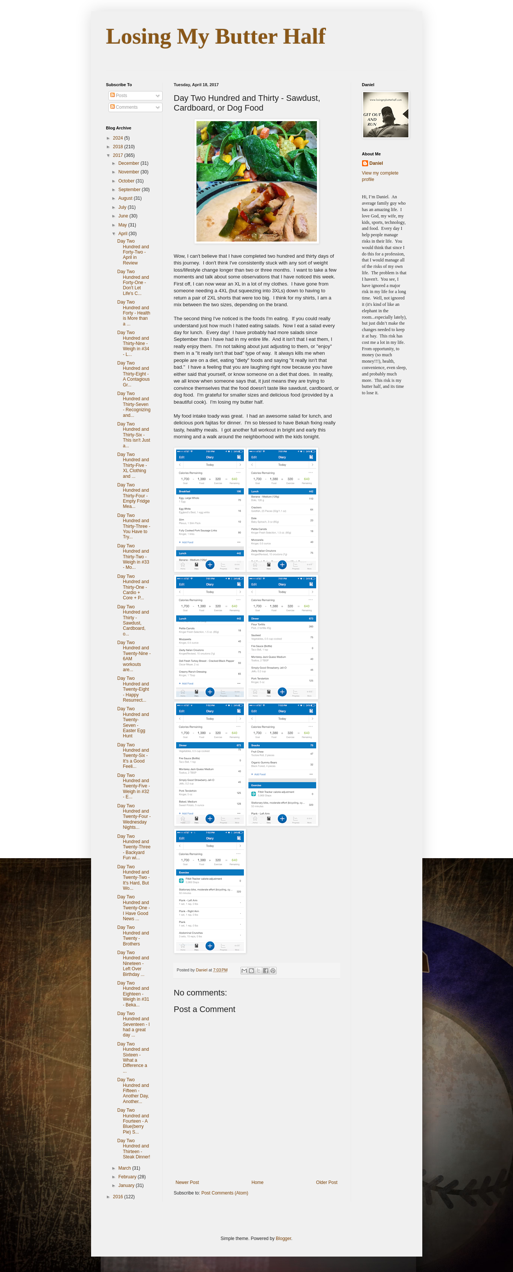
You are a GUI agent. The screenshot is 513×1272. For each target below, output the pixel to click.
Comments (124, 107)
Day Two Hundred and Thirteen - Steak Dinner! (133, 1149)
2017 (118, 155)
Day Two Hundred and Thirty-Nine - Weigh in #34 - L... (133, 343)
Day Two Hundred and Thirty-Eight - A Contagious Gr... (133, 374)
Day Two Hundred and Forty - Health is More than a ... (133, 313)
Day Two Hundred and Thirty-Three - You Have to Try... (133, 526)
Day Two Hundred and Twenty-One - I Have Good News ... (133, 907)
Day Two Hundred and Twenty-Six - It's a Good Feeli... (133, 755)
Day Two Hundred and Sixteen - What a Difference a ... (133, 1057)
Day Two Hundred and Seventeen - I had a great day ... (133, 1024)
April (123, 233)
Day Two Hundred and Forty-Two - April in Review (133, 252)
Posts (118, 95)
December (129, 163)
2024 (118, 138)
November (129, 172)
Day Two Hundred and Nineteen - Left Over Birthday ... (133, 963)
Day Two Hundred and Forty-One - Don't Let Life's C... (133, 282)
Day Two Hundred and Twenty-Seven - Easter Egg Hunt (133, 722)
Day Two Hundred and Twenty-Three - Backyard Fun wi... (133, 847)
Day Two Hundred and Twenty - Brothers (133, 935)
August (126, 198)
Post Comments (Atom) (224, 1193)
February (127, 1176)
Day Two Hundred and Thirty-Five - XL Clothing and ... (133, 465)
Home (257, 1182)
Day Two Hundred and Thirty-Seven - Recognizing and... (133, 404)
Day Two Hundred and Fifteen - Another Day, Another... (133, 1090)
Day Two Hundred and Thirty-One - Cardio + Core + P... (133, 587)
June (123, 216)
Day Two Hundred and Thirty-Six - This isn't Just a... (133, 434)
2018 (118, 146)
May (123, 225)
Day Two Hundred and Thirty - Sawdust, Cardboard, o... (133, 620)
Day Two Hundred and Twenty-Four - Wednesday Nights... (134, 816)
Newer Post (187, 1182)
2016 (118, 1196)
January (126, 1185)
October (126, 181)
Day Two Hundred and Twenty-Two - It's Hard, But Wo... (133, 877)
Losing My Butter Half (216, 36)
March (125, 1168)
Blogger (283, 1238)
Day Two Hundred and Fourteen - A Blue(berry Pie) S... (133, 1121)
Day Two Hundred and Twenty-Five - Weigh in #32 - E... (133, 786)
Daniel (376, 163)
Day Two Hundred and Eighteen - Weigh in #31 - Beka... (133, 994)
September (130, 189)
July (123, 207)
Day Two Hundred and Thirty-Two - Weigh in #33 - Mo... (133, 556)
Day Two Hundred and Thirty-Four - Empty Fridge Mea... (133, 495)
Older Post (327, 1182)
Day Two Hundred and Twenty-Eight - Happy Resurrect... (133, 689)
